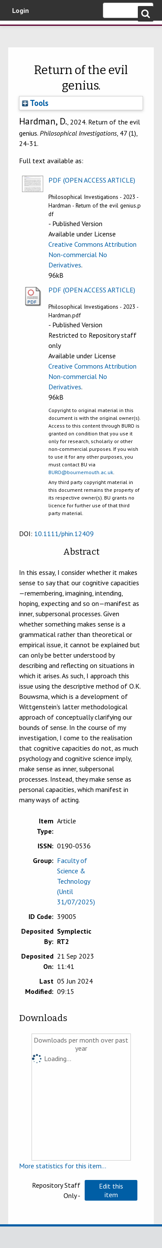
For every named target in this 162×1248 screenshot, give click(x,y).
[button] (111, 1190)
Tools (35, 103)
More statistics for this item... (62, 1165)
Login (20, 10)
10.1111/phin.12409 (64, 533)
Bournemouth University (19, 32)
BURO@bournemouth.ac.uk (80, 472)
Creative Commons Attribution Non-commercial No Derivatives (92, 254)
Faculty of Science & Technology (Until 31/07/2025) (76, 881)
